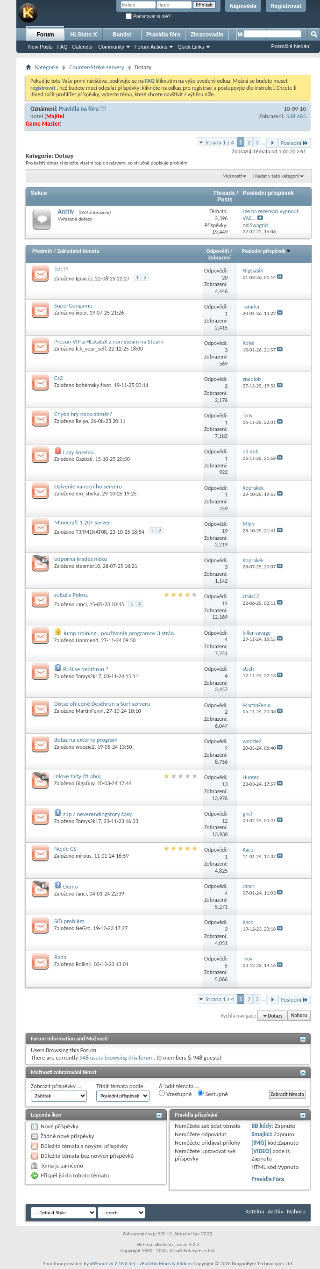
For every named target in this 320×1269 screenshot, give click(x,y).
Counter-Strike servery (96, 67)
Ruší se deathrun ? (85, 669)
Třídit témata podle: (120, 1086)
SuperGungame (73, 305)
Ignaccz (84, 278)
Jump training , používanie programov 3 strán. (119, 633)
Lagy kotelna (78, 452)
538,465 (296, 116)
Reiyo (82, 421)
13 (225, 784)
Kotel (36, 116)
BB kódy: (262, 1125)
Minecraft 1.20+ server (82, 522)
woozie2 (85, 747)
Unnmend (87, 640)
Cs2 (58, 377)
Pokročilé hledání (291, 46)
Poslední (295, 142)
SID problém (69, 921)
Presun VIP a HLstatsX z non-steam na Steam (109, 341)
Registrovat (285, 6)
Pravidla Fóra (267, 1179)
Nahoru (299, 1016)
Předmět (42, 251)
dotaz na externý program (86, 739)
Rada (60, 957)
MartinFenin (90, 711)
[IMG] (258, 1142)
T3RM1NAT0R (91, 532)
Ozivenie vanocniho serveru (88, 486)
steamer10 (88, 566)
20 (225, 277)
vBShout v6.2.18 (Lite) (112, 1264)
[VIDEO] (261, 1150)
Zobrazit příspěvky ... (56, 1086)
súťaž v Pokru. (71, 594)
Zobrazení (219, 257)
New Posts (40, 47)
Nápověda (243, 6)
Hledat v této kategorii (276, 176)
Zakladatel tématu (78, 251)
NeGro (83, 928)
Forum (45, 34)
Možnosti (232, 176)
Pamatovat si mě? (148, 16)
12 (225, 820)
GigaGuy (85, 783)
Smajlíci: (261, 1134)
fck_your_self (91, 348)
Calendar (82, 47)
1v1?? (61, 268)
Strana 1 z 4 (220, 142)
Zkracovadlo (207, 34)
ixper (81, 312)
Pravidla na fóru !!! (82, 108)
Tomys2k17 (88, 676)
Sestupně (213, 1093)
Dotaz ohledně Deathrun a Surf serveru (102, 703)
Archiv (66, 211)
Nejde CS (65, 848)
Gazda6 (84, 459)
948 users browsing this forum (116, 1057)
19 (225, 531)
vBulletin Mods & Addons (165, 1264)
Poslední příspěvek (266, 251)
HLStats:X (83, 34)
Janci (81, 604)
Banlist (122, 34)
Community (111, 47)
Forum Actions (151, 47)
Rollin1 (83, 964)
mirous (84, 856)
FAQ (62, 47)
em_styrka (88, 493)
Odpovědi (217, 251)
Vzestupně (175, 1093)
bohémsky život (93, 385)
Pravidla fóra (163, 34)
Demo (70, 886)
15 (225, 603)
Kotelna (254, 1211)
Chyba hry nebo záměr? (83, 413)
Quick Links (191, 47)
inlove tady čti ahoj (77, 776)
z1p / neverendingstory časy (97, 813)
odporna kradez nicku (80, 558)
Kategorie (46, 67)
